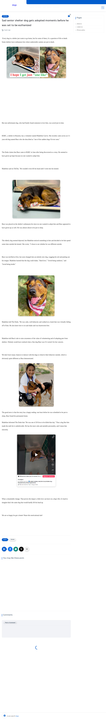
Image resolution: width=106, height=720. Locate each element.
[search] (102, 7)
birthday (38, 7)
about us (79, 23)
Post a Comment (10, 623)
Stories (49, 7)
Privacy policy (81, 30)
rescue (32, 7)
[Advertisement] (36, 107)
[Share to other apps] (27, 549)
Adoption (56, 7)
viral (44, 7)
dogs (14, 5)
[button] (10, 549)
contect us (80, 27)
